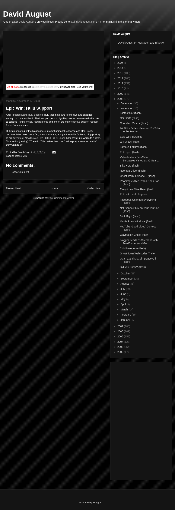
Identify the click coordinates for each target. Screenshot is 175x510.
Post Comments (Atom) (61, 198)
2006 (120, 331)
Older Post (94, 188)
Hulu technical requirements (33, 121)
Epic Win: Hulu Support (133, 194)
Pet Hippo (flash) (129, 152)
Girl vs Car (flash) (130, 141)
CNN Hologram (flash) (133, 248)
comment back (25, 118)
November (126, 108)
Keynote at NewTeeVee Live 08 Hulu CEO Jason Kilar (42, 138)
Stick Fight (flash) (130, 216)
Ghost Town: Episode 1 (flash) (137, 175)
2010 (120, 88)
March (124, 309)
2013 (120, 73)
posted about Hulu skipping (28, 114)
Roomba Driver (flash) (133, 170)
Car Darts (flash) (129, 118)
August (124, 283)
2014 (120, 67)
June (123, 294)
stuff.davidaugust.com (83, 21)
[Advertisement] (34, 58)
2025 (120, 62)
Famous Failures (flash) (134, 146)
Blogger (97, 502)
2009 (120, 93)
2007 (120, 326)
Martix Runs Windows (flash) (136, 221)
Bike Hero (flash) (129, 165)
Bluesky (159, 42)
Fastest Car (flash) (131, 112)
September (127, 278)
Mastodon (143, 42)
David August (27, 14)
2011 (120, 83)
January (125, 319)
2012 (120, 78)
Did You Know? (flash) (133, 267)
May (123, 299)
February (126, 314)
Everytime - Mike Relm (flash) (137, 189)
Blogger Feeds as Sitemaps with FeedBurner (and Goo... (139, 242)
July (123, 288)
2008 (120, 98)
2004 (120, 341)
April (123, 304)
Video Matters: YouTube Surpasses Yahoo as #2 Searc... (140, 159)
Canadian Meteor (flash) (134, 123)
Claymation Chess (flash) (134, 234)
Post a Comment (20, 172)
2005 (120, 336)
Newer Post (13, 188)
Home (54, 188)
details (18, 155)
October (125, 273)
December (126, 103)
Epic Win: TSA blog (131, 136)
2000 (120, 351)
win (25, 155)
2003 (120, 346)
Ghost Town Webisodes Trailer (137, 253)
